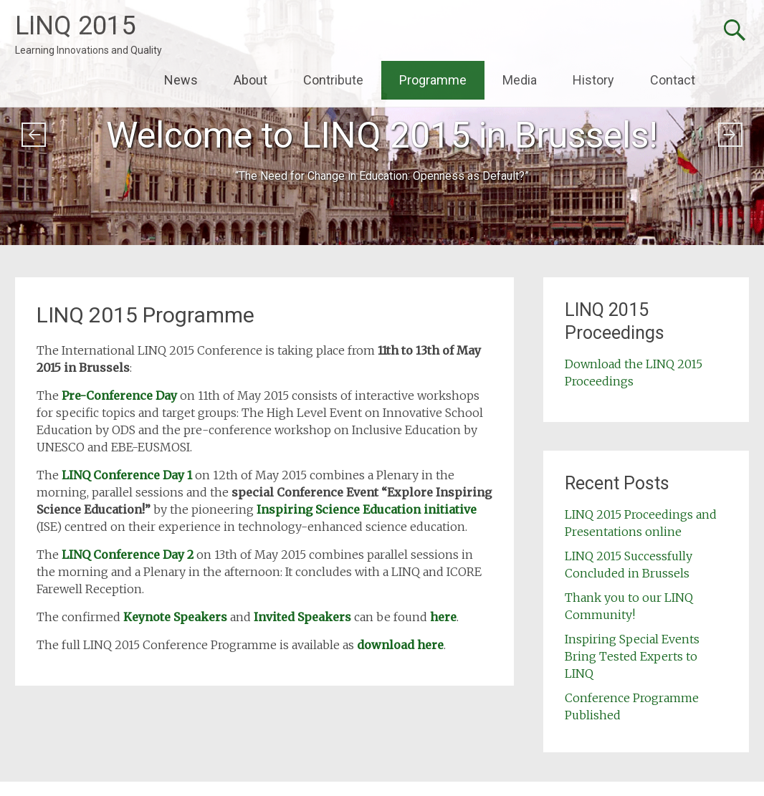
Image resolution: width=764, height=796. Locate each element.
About (250, 79)
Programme (433, 79)
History (593, 79)
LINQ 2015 (75, 26)
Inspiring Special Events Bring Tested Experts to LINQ (632, 656)
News (181, 79)
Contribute (333, 79)
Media (519, 79)
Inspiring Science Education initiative (367, 509)
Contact (672, 79)
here (443, 617)
